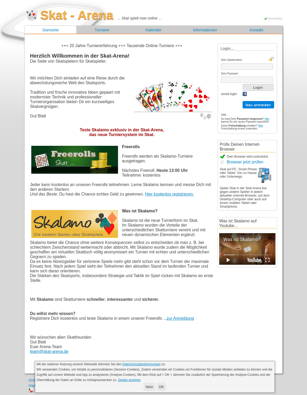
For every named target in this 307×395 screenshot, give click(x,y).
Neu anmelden (258, 105)
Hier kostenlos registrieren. (169, 194)
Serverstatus (275, 18)
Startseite (50, 30)
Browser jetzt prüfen (241, 162)
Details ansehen (129, 380)
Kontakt (256, 30)
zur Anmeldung (180, 318)
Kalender (153, 30)
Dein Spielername (231, 59)
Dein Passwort (229, 73)
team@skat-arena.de (49, 351)
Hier (267, 118)
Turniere (102, 30)
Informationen (205, 30)
